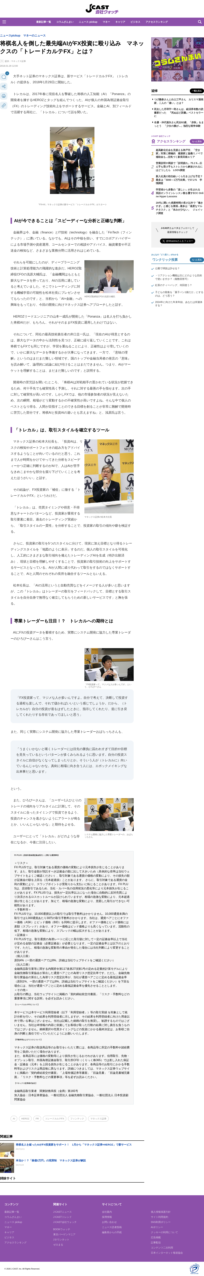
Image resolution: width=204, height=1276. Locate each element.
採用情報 (107, 1217)
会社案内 (107, 1211)
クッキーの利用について (164, 1232)
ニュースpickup (10, 35)
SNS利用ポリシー (161, 1222)
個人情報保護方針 (161, 1211)
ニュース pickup (88, 21)
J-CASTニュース (62, 1211)
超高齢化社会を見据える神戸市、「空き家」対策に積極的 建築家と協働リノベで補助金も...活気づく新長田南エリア (179, 153)
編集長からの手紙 (112, 1232)
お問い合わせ (109, 1222)
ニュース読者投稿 (112, 1227)
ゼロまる (58, 1244)
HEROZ (25, 1118)
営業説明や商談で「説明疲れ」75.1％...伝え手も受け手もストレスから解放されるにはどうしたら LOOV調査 (179, 166)
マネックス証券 (98, 1118)
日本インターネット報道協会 (167, 1252)
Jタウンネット (61, 1239)
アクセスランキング (157, 21)
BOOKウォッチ (61, 1229)
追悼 (154, 91)
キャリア (120, 21)
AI (14, 1118)
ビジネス (135, 21)
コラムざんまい (65, 21)
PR (37, 1118)
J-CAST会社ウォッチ (65, 1222)
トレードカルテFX (54, 1118)
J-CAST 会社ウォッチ (102, 9)
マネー (106, 21)
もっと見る (197, 141)
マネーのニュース (34, 35)
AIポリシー (157, 1227)
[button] (4, 22)
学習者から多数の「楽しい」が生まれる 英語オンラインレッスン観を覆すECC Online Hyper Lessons (179, 193)
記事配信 (156, 1242)
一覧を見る (197, 91)
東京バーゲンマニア (64, 1234)
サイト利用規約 (159, 1217)
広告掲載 (156, 1237)
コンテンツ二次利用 (162, 1247)
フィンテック (77, 1118)
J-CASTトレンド (62, 1217)
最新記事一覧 (43, 21)
